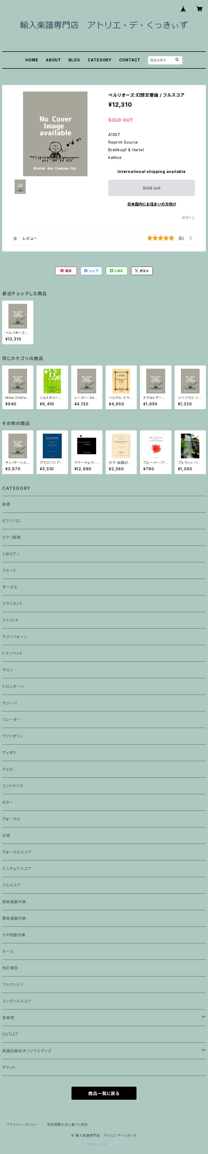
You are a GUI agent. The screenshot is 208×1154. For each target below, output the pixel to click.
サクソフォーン (14, 636)
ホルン (7, 669)
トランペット (12, 653)
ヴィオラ (9, 752)
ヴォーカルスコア (17, 852)
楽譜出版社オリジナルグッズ (26, 1050)
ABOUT (53, 60)
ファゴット (10, 620)
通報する (188, 218)
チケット (9, 1067)
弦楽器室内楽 (14, 901)
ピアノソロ (11, 520)
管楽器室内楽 (14, 918)
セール (8, 951)
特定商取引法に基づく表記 (67, 1125)
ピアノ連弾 (11, 537)
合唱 (6, 835)
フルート (9, 570)
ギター (7, 802)
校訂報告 (10, 968)
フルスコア (11, 885)
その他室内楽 (14, 934)
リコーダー (11, 719)
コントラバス (13, 785)
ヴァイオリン (12, 736)
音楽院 (8, 1017)
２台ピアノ (11, 553)
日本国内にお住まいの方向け (151, 204)
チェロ (7, 769)
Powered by (104, 1144)
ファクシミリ (12, 984)
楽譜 (6, 504)
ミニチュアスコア (16, 868)
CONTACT (130, 60)
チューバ (9, 703)
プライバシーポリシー (22, 1125)
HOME (31, 60)
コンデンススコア (16, 1001)
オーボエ (10, 587)
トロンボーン (13, 686)
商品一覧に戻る (104, 1093)
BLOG (74, 60)
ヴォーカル (11, 818)
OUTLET (10, 1034)
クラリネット (12, 603)
